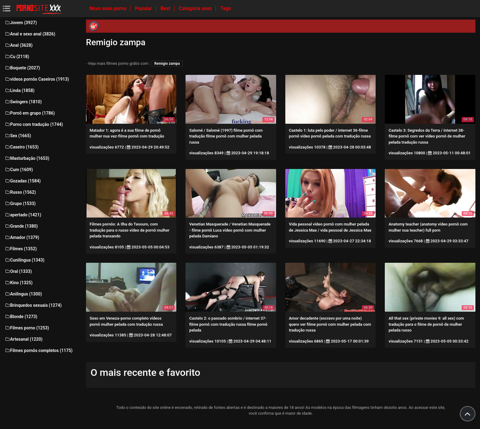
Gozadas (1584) (23, 180)
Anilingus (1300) (23, 294)
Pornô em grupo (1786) (30, 113)
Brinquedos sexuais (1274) (33, 305)
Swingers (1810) (23, 101)
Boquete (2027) (22, 67)
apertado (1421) (23, 214)
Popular (144, 8)
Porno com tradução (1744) (34, 124)
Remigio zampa (167, 63)
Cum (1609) (19, 169)
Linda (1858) (20, 90)
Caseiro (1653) (22, 147)
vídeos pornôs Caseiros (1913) (37, 79)
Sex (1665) (18, 135)
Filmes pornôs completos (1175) (39, 350)
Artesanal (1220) (24, 339)
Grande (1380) (21, 226)
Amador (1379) (22, 237)
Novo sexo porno (108, 8)
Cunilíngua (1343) (24, 260)
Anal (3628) (18, 45)
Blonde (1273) (21, 316)
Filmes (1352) (21, 248)
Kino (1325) (19, 282)
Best (165, 8)
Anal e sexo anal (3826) (30, 33)
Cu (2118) (17, 56)
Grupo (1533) (20, 203)
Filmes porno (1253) (27, 327)
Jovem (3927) (21, 22)
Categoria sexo (196, 8)
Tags (225, 8)
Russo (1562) (20, 192)
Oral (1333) (18, 271)
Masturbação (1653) (27, 158)
